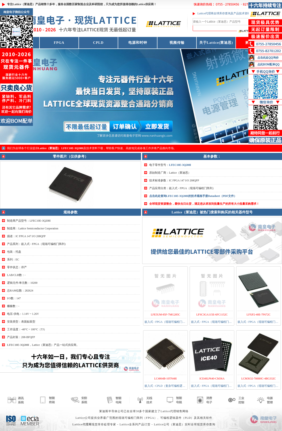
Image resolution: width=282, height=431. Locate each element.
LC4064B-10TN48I (165, 378)
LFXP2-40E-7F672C (258, 314)
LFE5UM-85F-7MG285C (165, 314)
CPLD (98, 42)
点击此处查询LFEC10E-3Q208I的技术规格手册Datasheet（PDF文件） (193, 196)
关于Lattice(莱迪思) (216, 42)
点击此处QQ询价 (268, 57)
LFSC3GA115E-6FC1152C (211, 314)
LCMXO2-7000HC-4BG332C (258, 378)
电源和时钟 (137, 42)
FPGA (59, 42)
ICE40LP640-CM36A (212, 378)
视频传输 (176, 42)
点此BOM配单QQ (268, 64)
